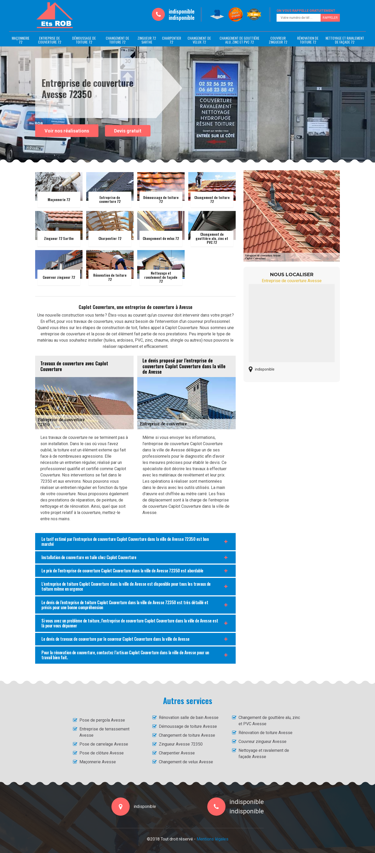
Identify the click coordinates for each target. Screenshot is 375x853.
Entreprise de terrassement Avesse (104, 732)
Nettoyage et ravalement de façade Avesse (264, 753)
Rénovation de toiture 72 (307, 40)
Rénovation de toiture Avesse (265, 732)
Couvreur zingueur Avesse (262, 741)
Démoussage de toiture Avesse (188, 726)
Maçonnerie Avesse (97, 761)
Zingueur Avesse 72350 (181, 744)
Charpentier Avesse (177, 753)
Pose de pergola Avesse (102, 720)
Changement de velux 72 (199, 40)
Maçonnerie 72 (20, 40)
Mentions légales (212, 839)
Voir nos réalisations (67, 130)
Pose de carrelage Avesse (103, 744)
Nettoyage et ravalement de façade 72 (345, 40)
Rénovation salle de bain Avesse (188, 717)
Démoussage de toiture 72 (84, 40)
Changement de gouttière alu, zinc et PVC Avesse (269, 720)
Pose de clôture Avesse (101, 753)
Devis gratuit (127, 131)
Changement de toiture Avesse (187, 735)
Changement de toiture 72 (117, 40)
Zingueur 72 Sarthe (147, 40)
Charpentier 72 (171, 40)
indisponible (182, 11)
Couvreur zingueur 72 (278, 40)
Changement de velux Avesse (186, 761)
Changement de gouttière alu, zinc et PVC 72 (239, 40)
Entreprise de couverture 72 (49, 40)
